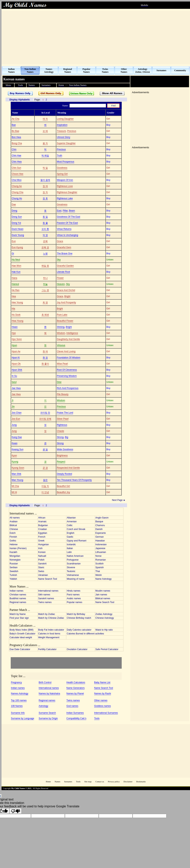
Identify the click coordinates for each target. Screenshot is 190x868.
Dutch (12, 533)
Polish (41, 559)
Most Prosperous (65, 161)
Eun (14, 241)
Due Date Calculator (20, 649)
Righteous (62, 425)
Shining (60, 327)
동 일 (45, 216)
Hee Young (17, 302)
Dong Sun (17, 216)
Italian (70, 548)
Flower (60, 278)
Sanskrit (42, 563)
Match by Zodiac (46, 614)
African (41, 517)
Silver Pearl (62, 418)
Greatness (62, 204)
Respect (61, 461)
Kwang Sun (17, 449)
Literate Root (63, 272)
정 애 (45, 186)
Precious (71, 131)
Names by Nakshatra (49, 693)
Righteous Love (65, 186)
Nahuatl (42, 556)
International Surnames (106, 713)
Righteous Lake (65, 198)
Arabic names (74, 598)
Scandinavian (74, 563)
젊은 (45, 480)
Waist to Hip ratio (104, 629)
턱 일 (45, 167)
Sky (59, 259)
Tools (96, 718)
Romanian (100, 559)
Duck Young (18, 235)
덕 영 (45, 235)
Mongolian (15, 556)
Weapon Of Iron (65, 180)
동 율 (45, 223)
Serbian (13, 567)
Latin (69, 552)
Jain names (101, 594)
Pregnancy (16, 682)
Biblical (13, 525)
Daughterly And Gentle (68, 339)
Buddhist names (18, 598)
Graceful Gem (64, 247)
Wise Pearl (62, 363)
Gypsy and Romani (76, 540)
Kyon (14, 455)
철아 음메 (45, 180)
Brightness (62, 455)
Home (48, 782)
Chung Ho (17, 198)
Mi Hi (14, 492)
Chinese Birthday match (79, 618)
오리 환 (45, 229)
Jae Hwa (16, 388)
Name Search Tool (47, 579)
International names (48, 590)
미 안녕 (45, 492)
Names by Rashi (102, 693)
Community (180, 70)
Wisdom (61, 333)
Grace (60, 241)
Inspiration (62, 125)
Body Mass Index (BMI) (21, 629)
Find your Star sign (19, 618)
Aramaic (42, 521)
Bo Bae (15, 131)
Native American (75, 556)
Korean (42, 552)
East (59, 210)
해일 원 (45, 265)
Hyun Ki (16, 357)
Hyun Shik (17, 369)
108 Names (17, 706)
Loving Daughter (65, 118)
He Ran (16, 290)
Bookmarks (141, 782)
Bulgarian (43, 525)
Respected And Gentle (68, 467)
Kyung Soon (18, 467)
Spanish (99, 567)
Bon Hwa (16, 137)
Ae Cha (15, 118)
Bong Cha (17, 143)
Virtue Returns (64, 229)
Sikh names (44, 594)
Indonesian (101, 544)
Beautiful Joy (63, 492)
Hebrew (13, 544)
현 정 (45, 357)
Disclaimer (128, 782)
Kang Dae (17, 437)
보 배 (45, 131)
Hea (14, 296)
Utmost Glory (63, 137)
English (70, 533)
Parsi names (73, 594)
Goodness (62, 167)
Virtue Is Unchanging (67, 235)
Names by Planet (75, 693)
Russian (14, 563)
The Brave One (64, 253)
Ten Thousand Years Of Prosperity (74, 480)
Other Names (124, 70)
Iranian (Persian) (18, 548)
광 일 (45, 449)
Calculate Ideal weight (21, 637)
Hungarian (43, 544)
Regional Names (67, 70)
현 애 (45, 351)
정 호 (45, 198)
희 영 (45, 302)
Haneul (15, 284)
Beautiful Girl (63, 486)
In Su (14, 376)
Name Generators (75, 688)
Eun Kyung (17, 247)
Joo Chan (16, 412)
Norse (98, 556)
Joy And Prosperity (66, 302)
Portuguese (72, 559)
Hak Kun (16, 272)
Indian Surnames (75, 713)
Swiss (41, 571)
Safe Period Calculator (106, 649)
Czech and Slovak (76, 529)
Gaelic (70, 536)
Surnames (161, 70)
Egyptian (42, 533)
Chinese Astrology (104, 618)
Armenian (72, 521)
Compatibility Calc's (76, 718)
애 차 (45, 118)
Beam (72, 210)
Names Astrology (48, 70)
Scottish (99, 563)
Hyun (14, 345)
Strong (60, 437)
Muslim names (102, 590)
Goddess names (102, 706)
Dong (14, 210)
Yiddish (13, 579)
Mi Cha (15, 486)
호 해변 (45, 314)
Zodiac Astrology (104, 614)
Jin (13, 406)
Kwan (14, 443)
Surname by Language (22, 718)
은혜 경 (45, 247)
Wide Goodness (65, 449)
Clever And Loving (66, 351)
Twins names (45, 602)
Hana (14, 278)
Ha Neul (16, 259)
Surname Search (47, 713)
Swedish (14, 571)
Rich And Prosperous (67, 388)
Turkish (13, 575)
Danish (99, 529)
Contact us (99, 782)
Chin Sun (16, 167)
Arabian (13, 521)
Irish (40, 548)
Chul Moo (16, 180)
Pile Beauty (62, 394)
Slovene (71, 567)
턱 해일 (45, 155)
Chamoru (100, 525)
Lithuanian (100, 552)
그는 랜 (45, 290)
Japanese (100, 548)
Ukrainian (43, 575)
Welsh (98, 575)
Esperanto (100, 533)
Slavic (41, 567)
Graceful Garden (65, 265)
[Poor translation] (15, 811)
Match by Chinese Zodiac (51, 618)
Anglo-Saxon (102, 517)
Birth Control (45, 682)
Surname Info (18, 713)
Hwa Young (17, 320)
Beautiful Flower (65, 320)
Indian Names (11, 70)
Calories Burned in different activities (85, 633)
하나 (45, 278)
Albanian (71, 517)
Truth (59, 155)
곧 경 (45, 467)
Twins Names (105, 70)
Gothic (13, 540)
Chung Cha (17, 192)
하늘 (45, 284)
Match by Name (18, 614)
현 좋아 (45, 363)
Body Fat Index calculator (51, 629)
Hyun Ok (16, 363)
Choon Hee (17, 174)
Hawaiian (100, 540)
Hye (14, 333)
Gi (13, 253)
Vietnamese (73, 575)
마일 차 (45, 486)
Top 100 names (19, 700)
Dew (59, 382)
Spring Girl (62, 174)
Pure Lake (62, 314)
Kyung (15, 461)
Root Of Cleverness (67, 369)
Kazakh (13, 552)
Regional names (18, 602)
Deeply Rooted (64, 474)
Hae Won (16, 265)
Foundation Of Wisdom (68, 357)
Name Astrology (103, 579)
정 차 (45, 192)
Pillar (65, 210)
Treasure (61, 131)
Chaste (60, 431)
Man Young (17, 480)
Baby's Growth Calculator (22, 633)
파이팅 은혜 (45, 418)
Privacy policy (114, 782)
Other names (100, 700)
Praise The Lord (65, 412)
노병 (45, 253)
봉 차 (45, 143)
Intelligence (72, 333)
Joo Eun (16, 418)
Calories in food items (49, 633)
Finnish (13, 536)
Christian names (18, 594)
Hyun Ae (16, 351)
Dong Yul (16, 223)
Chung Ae (17, 186)
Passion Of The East (67, 223)
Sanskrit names (46, 598)
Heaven (61, 284)
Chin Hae (16, 155)
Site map (88, 782)
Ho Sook (16, 314)
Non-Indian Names (30, 70)
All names (15, 517)
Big (66, 437)
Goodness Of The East (68, 216)
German (99, 536)
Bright (67, 296)
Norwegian (15, 559)
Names (57, 782)
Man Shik (16, 474)
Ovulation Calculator (77, 649)
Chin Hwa (17, 161)
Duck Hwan (17, 229)
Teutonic (71, 571)
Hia (13, 308)
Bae (14, 125)
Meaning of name (76, 579)
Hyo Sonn (17, 339)
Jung (14, 425)
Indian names (16, 590)
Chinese (14, 529)
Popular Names (86, 70)
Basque (99, 521)
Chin (14, 149)
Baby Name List (102, 682)
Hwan (15, 327)
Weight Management (49, 637)
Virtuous (61, 345)
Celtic (70, 525)
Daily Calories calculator (79, 629)
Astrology (43, 706)
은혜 (45, 241)
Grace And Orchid (66, 290)
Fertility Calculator (47, 649)
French (41, 536)
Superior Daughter (66, 143)
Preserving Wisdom (67, 376)
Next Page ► (119, 500)
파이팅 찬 (45, 412)
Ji (12, 400)
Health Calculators (75, 682)
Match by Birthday (76, 614)
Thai (97, 571)
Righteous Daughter (67, 192)
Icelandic (71, 544)
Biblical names (102, 598)
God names (72, 706)
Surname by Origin (48, 718)
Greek (41, 540)
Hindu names (73, 590)
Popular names (74, 602)
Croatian (42, 529)
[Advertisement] (96, 37)
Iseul (14, 382)
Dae (14, 204)
